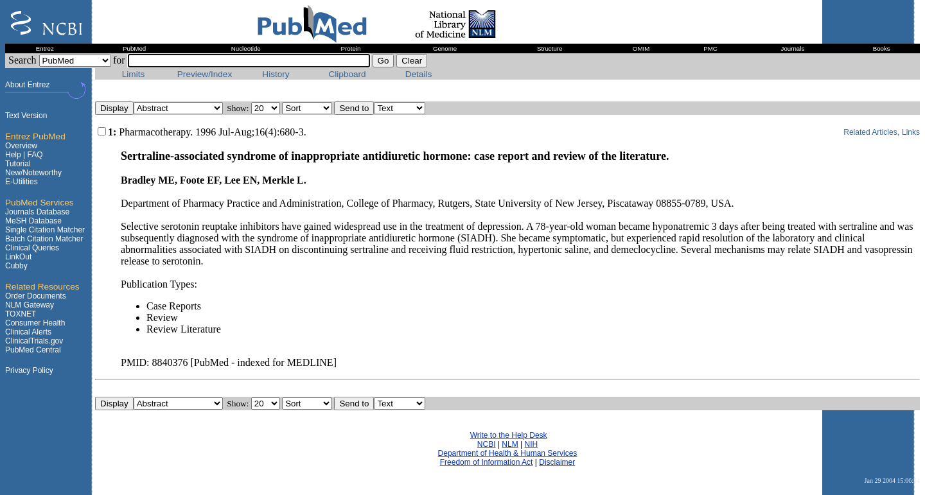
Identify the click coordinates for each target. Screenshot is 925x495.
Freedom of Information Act (486, 462)
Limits (133, 74)
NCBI (486, 444)
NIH (531, 444)
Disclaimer (557, 462)
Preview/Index (204, 74)
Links (911, 132)
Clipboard (347, 74)
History (275, 74)
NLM (510, 444)
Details (418, 74)
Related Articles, (871, 132)
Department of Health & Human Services (507, 453)
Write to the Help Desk (508, 435)
